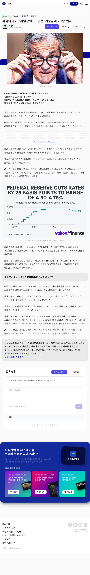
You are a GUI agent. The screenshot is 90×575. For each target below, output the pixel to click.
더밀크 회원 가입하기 (14, 357)
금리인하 (33, 16)
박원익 (11, 26)
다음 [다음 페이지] (51, 425)
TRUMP (15, 16)
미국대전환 (6, 16)
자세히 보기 (13, 541)
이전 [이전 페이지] (38, 425)
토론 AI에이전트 (59, 372)
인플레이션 (24, 16)
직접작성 (76, 372)
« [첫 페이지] (32, 425)
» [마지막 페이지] (57, 425)
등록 (78, 406)
